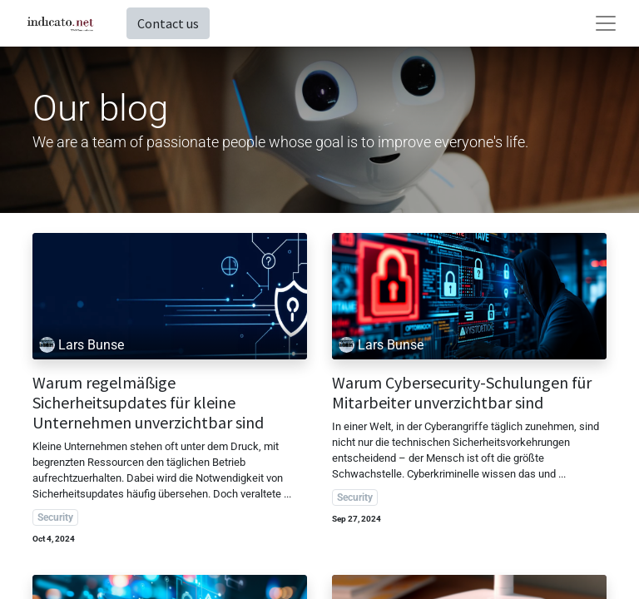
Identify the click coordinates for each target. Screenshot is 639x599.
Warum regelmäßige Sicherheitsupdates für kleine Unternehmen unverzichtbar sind (148, 403)
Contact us (168, 23)
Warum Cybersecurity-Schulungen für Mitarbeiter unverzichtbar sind (462, 393)
